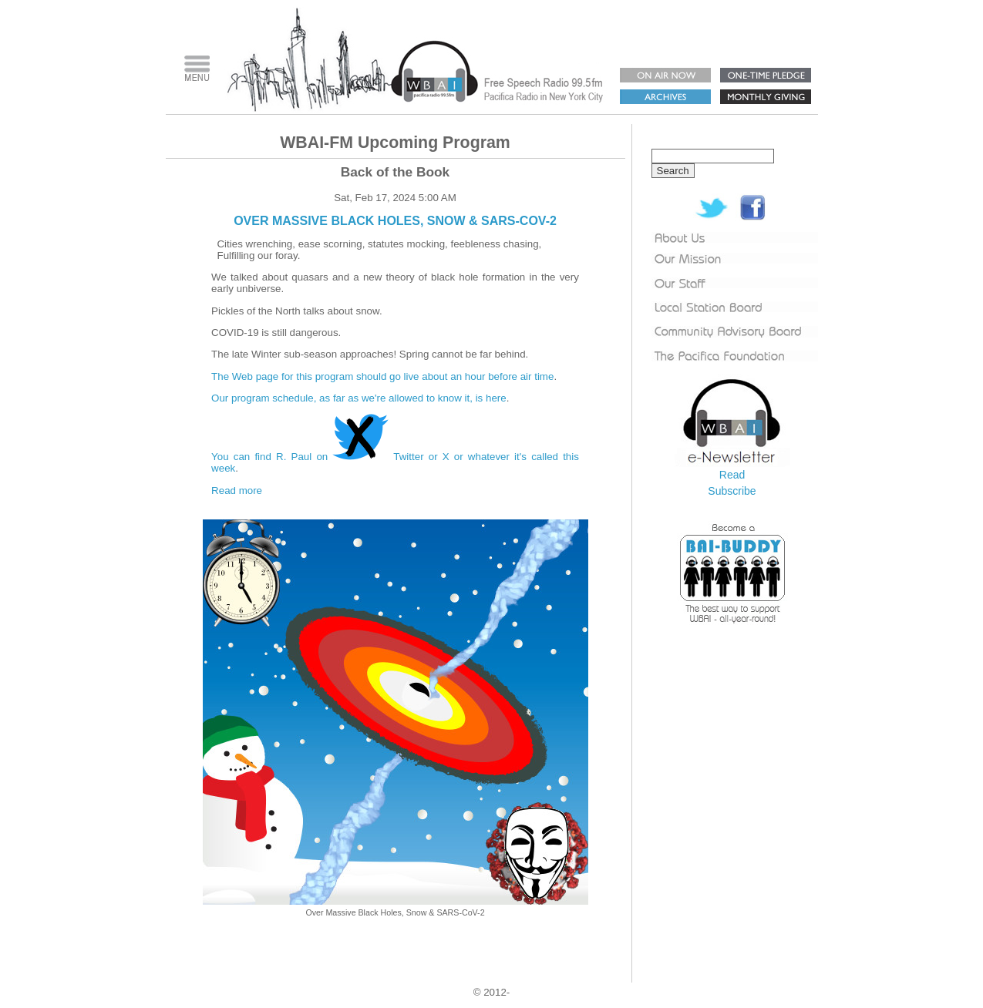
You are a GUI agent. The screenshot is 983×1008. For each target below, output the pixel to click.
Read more (236, 490)
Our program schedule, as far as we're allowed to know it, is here (359, 398)
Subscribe (732, 491)
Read (732, 475)
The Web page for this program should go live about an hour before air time (382, 376)
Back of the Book (395, 172)
